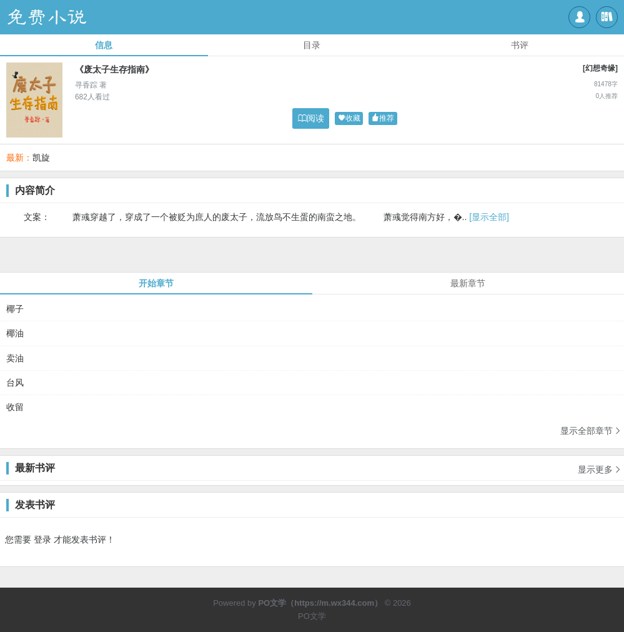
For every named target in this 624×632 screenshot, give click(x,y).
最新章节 (467, 283)
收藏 (349, 118)
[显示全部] (489, 217)
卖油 (15, 358)
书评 (519, 45)
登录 (42, 539)
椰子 (15, 309)
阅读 (311, 118)
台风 (15, 383)
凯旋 (41, 158)
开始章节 (156, 283)
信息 (103, 45)
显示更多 (600, 465)
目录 (311, 45)
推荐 (383, 118)
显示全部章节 (591, 430)
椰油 (15, 333)
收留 (15, 407)
